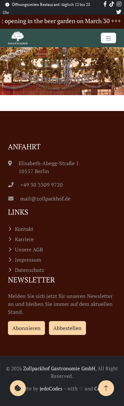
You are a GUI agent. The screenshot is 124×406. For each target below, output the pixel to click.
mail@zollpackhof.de (39, 198)
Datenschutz (29, 270)
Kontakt (24, 229)
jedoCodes (51, 388)
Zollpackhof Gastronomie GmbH (59, 368)
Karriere (24, 239)
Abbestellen (67, 328)
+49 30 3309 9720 (35, 184)
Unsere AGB (29, 249)
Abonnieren (26, 328)
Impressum (28, 259)
